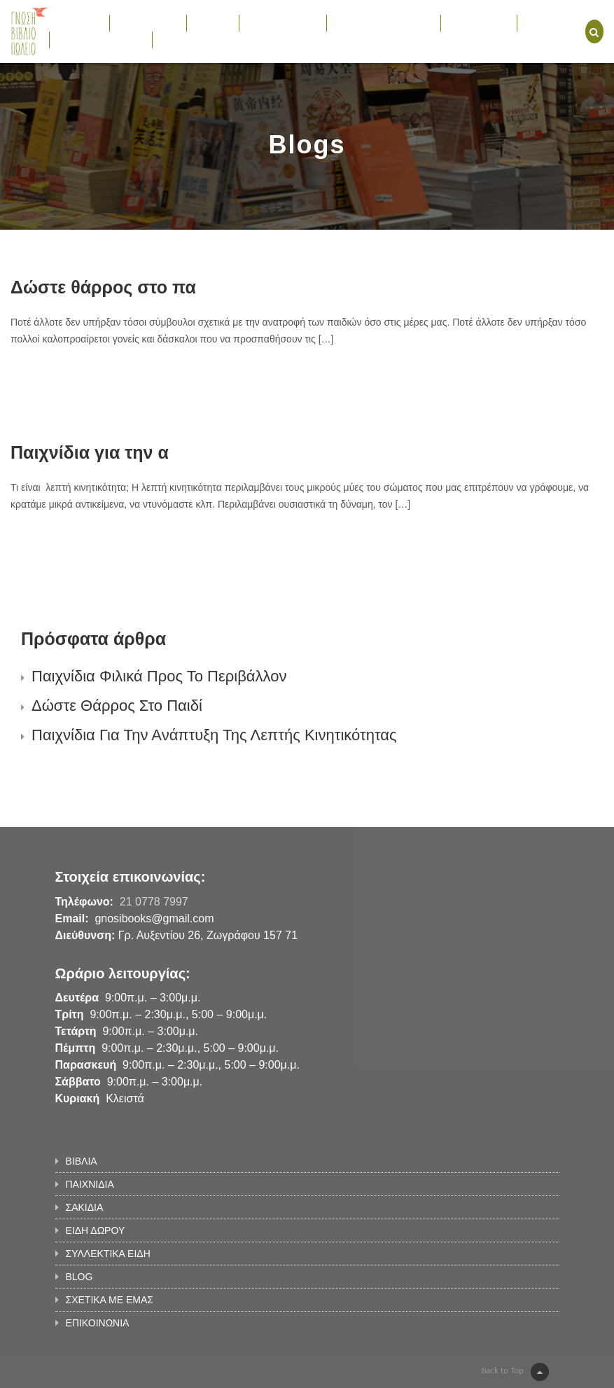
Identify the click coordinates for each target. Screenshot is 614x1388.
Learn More (61, 379)
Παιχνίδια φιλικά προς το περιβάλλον (159, 676)
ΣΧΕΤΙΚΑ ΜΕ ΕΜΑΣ (100, 39)
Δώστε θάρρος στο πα (103, 287)
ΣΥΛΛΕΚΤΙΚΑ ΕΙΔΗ (383, 22)
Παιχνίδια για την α (90, 452)
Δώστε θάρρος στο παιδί (117, 705)
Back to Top (514, 1372)
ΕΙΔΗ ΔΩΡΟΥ (283, 22)
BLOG (538, 22)
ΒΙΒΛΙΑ (79, 22)
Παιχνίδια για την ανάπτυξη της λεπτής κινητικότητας (214, 735)
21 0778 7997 (154, 902)
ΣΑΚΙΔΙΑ (213, 22)
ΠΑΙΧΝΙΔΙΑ (148, 22)
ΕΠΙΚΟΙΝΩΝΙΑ (191, 39)
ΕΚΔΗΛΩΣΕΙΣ (479, 22)
